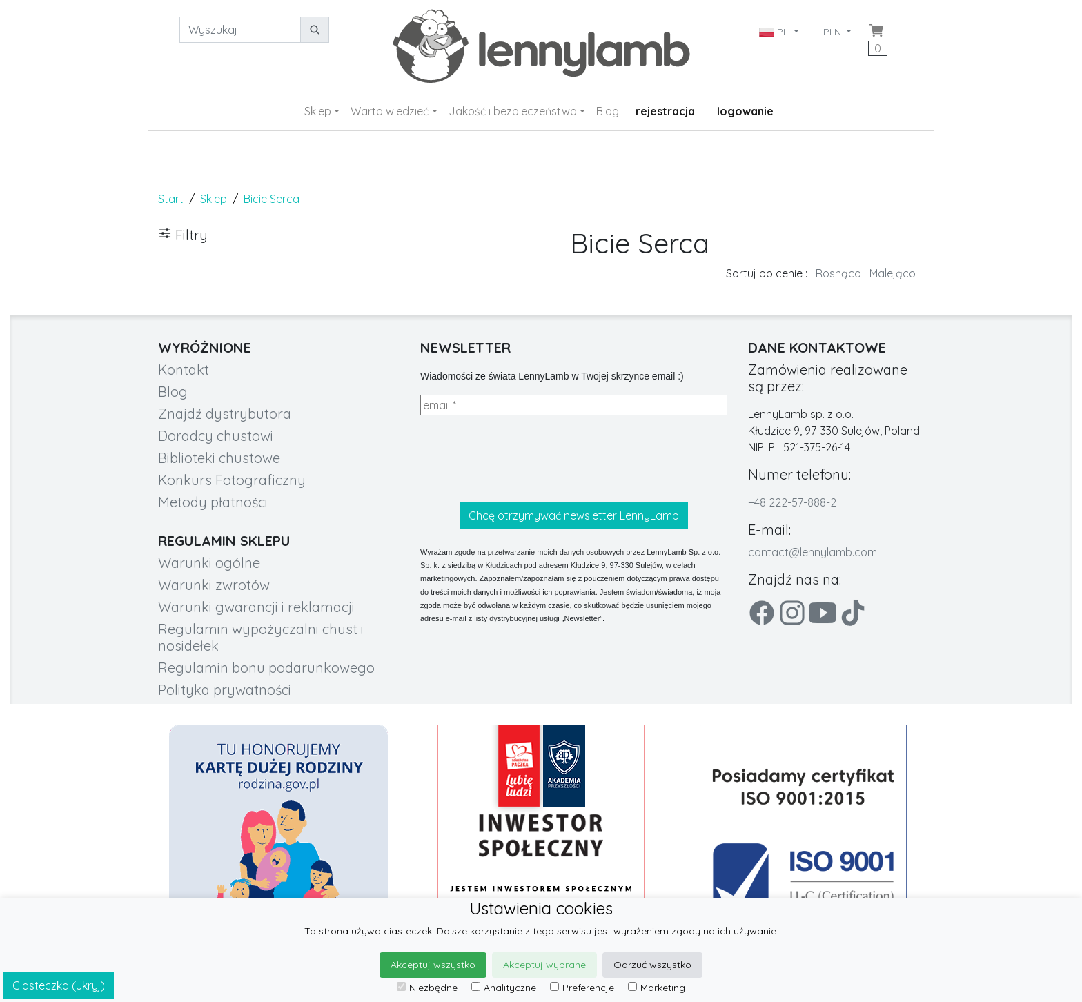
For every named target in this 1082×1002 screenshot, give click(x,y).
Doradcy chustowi (215, 435)
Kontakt (183, 369)
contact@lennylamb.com (812, 552)
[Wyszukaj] (240, 30)
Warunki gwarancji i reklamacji (256, 607)
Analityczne (503, 987)
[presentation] (525, 459)
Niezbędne (427, 987)
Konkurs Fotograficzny (232, 480)
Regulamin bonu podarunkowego (266, 667)
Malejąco (892, 273)
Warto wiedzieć (390, 111)
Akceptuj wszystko (433, 965)
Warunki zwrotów (214, 584)
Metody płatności (213, 502)
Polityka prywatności (224, 689)
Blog (607, 111)
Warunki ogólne (209, 562)
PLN (833, 32)
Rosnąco (838, 273)
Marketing (656, 987)
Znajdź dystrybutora (224, 413)
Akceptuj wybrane (544, 965)
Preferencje (582, 987)
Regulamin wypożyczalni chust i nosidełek (261, 637)
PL (775, 32)
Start (171, 199)
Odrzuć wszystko (652, 965)
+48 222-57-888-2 (792, 502)
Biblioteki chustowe (219, 457)
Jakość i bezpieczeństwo (513, 111)
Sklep (317, 111)
